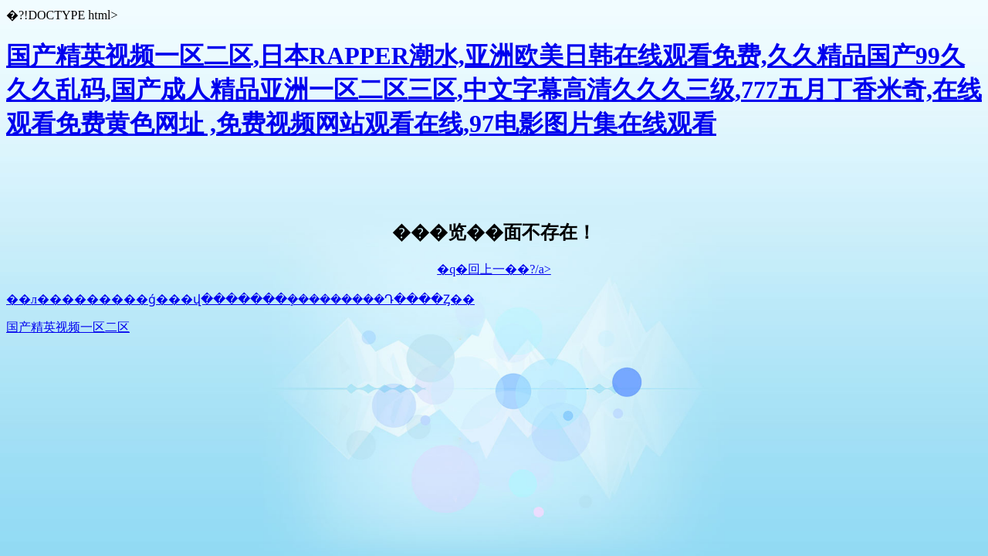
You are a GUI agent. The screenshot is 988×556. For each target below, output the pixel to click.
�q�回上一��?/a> (494, 269)
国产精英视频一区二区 (68, 327)
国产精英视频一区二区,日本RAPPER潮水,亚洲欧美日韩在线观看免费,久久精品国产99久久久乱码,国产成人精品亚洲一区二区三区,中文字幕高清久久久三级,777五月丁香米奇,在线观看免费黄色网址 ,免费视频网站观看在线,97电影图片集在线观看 (494, 89)
